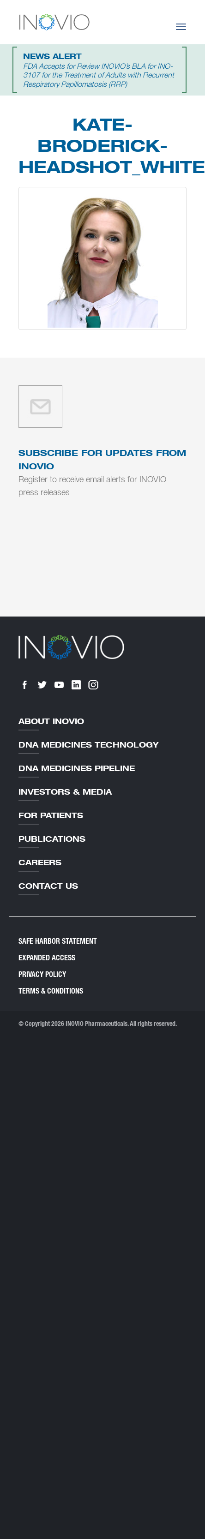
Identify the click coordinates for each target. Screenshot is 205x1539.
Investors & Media (65, 791)
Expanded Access (46, 957)
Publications (51, 839)
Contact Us (48, 886)
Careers (39, 862)
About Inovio (51, 721)
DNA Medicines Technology (88, 744)
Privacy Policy (42, 974)
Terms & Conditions (50, 991)
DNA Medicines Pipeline (76, 768)
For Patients (50, 815)
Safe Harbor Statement (57, 941)
